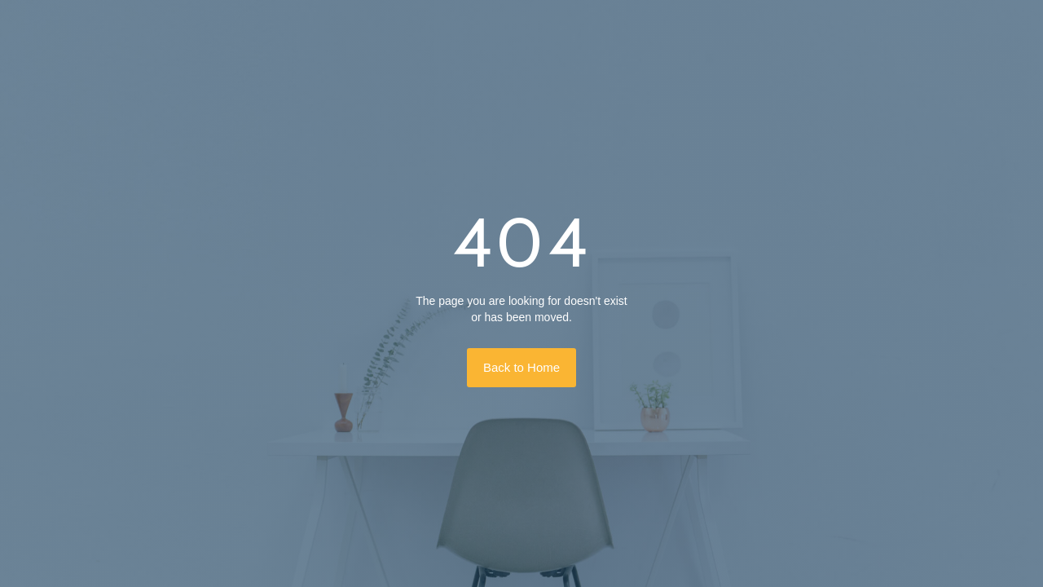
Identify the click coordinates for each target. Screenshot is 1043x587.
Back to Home (521, 367)
